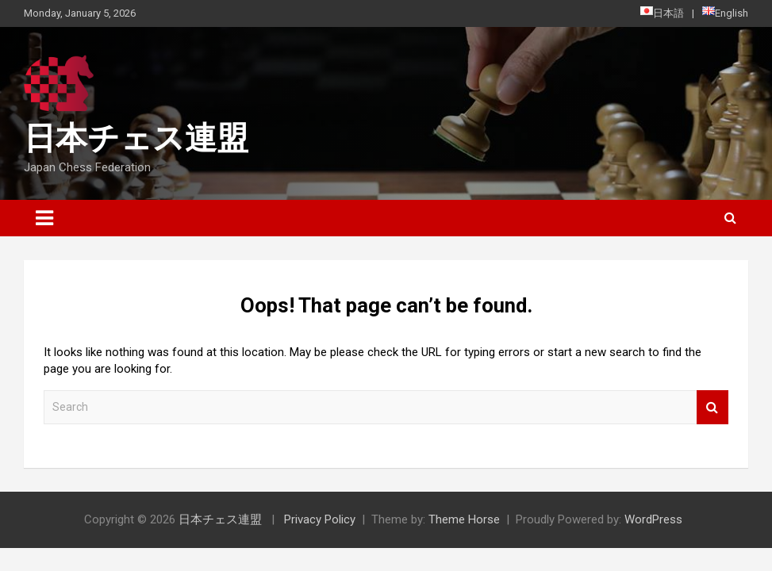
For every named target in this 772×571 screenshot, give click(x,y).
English (725, 12)
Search (712, 407)
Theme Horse (464, 519)
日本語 (662, 12)
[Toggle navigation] (44, 218)
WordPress (653, 519)
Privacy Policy (319, 519)
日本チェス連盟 (136, 138)
